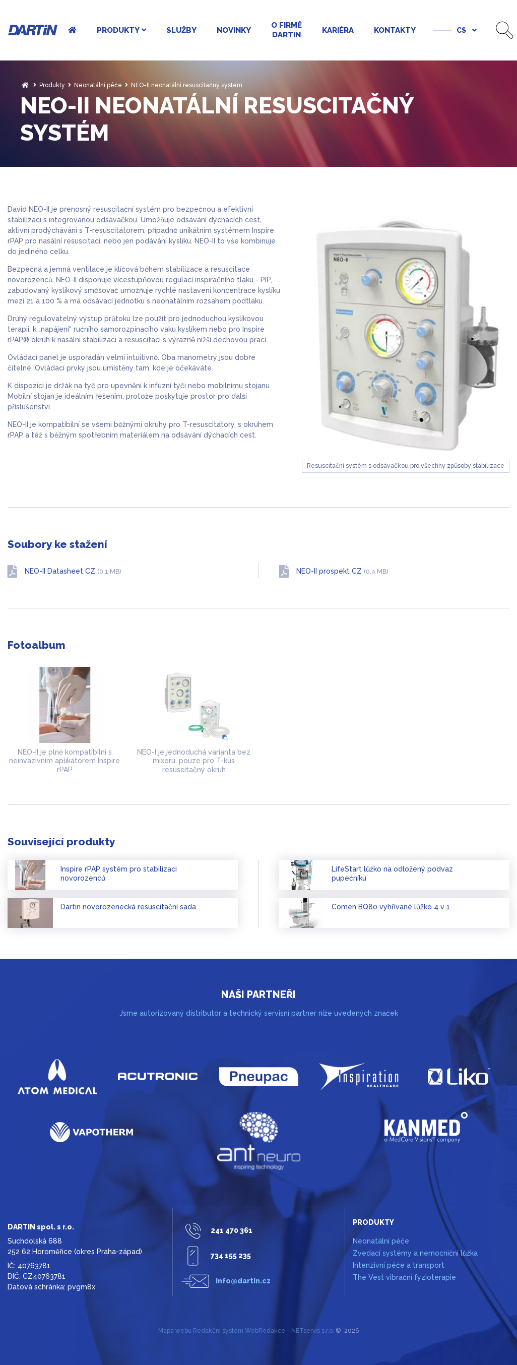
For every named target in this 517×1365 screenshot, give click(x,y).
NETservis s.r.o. (312, 1330)
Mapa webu (174, 1330)
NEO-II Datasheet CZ (73, 571)
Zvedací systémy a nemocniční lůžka (415, 1253)
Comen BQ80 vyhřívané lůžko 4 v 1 (391, 907)
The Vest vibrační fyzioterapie (404, 1277)
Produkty (52, 85)
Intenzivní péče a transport (398, 1265)
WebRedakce (265, 1330)
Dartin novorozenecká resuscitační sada (128, 907)
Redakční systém (218, 1330)
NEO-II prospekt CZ (342, 571)
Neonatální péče (98, 85)
